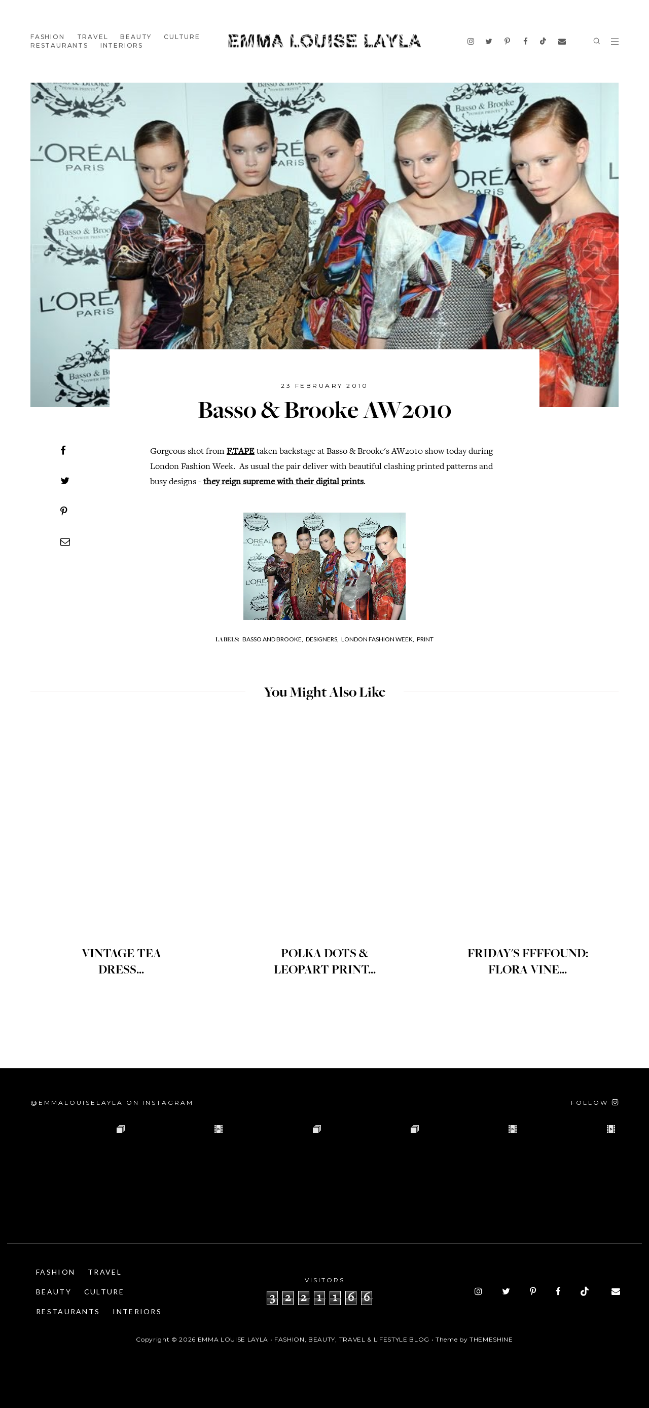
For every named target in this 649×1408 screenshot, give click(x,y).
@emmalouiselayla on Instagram (112, 1102)
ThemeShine (491, 1339)
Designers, (322, 639)
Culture (182, 37)
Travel (93, 37)
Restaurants (59, 45)
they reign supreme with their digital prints (283, 482)
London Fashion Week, (377, 639)
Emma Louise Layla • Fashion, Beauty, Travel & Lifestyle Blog (313, 1339)
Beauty (136, 37)
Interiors (121, 45)
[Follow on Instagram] (595, 1102)
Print (425, 639)
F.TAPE (241, 451)
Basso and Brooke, (272, 639)
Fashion (47, 37)
